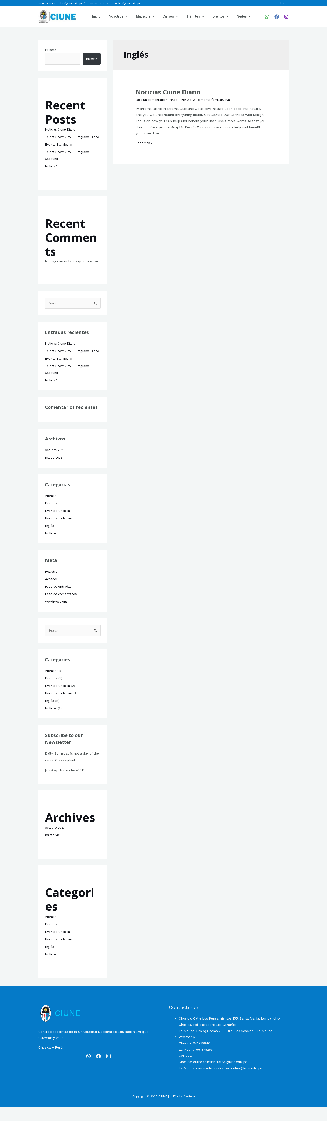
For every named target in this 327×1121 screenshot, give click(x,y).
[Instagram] (286, 16)
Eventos (211, 16)
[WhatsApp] (267, 16)
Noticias (51, 547)
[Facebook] (276, 16)
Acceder (51, 593)
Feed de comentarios (62, 608)
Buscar (50, 50)
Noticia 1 (52, 173)
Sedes (233, 16)
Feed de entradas (59, 600)
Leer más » (145, 143)
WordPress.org (56, 615)
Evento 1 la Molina (59, 151)
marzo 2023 (54, 471)
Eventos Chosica (58, 524)
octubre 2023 (56, 463)
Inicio (95, 16)
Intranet (283, 3)
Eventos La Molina (59, 532)
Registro (51, 585)
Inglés (50, 539)
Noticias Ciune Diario (61, 129)
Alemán (51, 509)
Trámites (188, 16)
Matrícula (141, 16)
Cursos (164, 16)
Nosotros (115, 16)
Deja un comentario (151, 100)
